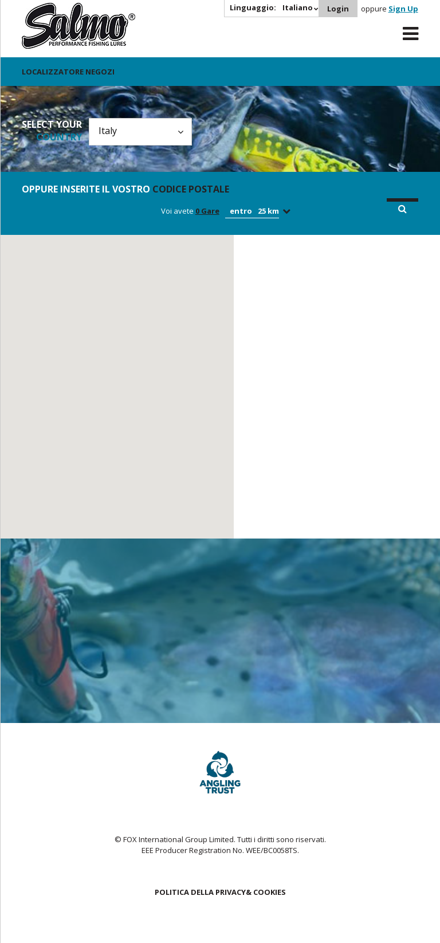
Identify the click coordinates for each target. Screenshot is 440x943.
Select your (52, 130)
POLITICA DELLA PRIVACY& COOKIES (220, 892)
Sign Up (403, 8)
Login (338, 8)
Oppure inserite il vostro (125, 189)
